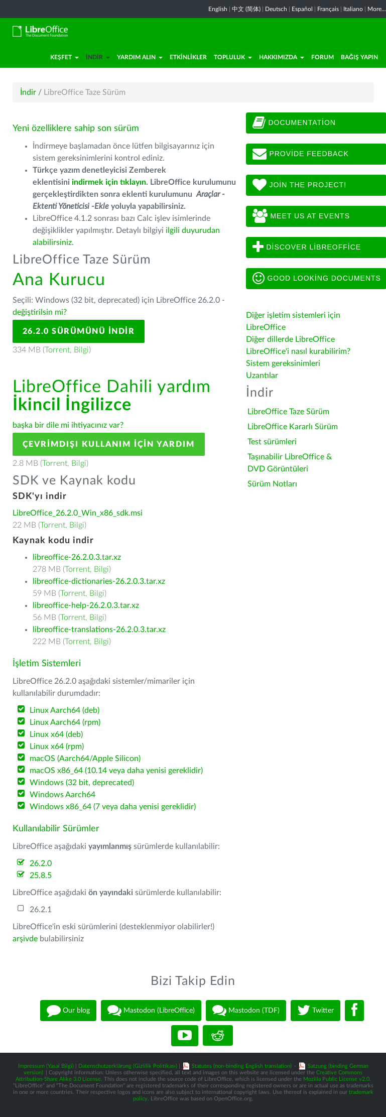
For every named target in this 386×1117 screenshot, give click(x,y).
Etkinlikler (188, 57)
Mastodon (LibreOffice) (151, 1011)
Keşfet (64, 57)
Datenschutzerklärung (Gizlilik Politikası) (127, 1066)
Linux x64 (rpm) (57, 746)
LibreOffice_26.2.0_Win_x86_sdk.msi (78, 513)
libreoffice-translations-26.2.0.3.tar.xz (99, 630)
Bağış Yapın (359, 57)
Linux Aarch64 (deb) (64, 710)
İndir (98, 57)
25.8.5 (41, 876)
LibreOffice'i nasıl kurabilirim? (298, 351)
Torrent (57, 350)
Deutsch (276, 9)
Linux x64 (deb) (56, 734)
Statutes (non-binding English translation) (242, 1066)
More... (376, 9)
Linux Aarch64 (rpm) (65, 722)
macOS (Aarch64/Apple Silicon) (85, 759)
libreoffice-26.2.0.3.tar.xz (77, 557)
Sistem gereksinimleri (283, 363)
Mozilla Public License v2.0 (336, 1079)
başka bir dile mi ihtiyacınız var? (68, 425)
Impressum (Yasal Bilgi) (46, 1066)
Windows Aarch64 (62, 795)
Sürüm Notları (272, 484)
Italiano (353, 9)
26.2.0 (41, 863)
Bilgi (81, 350)
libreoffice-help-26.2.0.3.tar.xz (86, 605)
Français (328, 9)
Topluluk (233, 57)
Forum (322, 57)
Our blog (68, 1011)
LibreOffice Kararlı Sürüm (292, 427)
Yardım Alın (140, 57)
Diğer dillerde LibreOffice (290, 339)
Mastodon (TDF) (246, 1011)
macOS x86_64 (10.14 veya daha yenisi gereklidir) (116, 771)
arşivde (25, 939)
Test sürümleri (272, 442)
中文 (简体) (246, 9)
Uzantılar (262, 375)
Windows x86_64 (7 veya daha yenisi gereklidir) (113, 807)
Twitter (315, 1011)
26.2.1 (41, 910)
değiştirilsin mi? (40, 312)
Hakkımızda (281, 57)
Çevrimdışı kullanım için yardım (109, 444)
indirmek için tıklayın (109, 182)
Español (302, 9)
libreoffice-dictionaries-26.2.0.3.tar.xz (99, 581)
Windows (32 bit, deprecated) (82, 783)
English (217, 9)
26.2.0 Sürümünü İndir (79, 331)
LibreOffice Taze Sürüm (288, 412)
